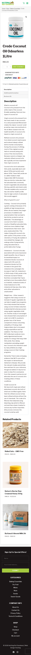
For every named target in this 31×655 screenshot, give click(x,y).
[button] (26, 16)
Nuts (15, 590)
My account (15, 636)
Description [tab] (7, 89)
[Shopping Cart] (24, 3)
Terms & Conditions (15, 616)
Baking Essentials (13, 84)
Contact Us (15, 610)
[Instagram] (17, 652)
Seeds (15, 593)
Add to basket (18, 66)
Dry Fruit (15, 584)
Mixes (15, 587)
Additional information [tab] (11, 93)
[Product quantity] (7, 66)
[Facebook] (13, 652)
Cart (15, 633)
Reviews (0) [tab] (7, 96)
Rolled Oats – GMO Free (14, 451)
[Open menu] (27, 3)
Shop (15, 627)
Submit (15, 570)
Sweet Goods (15, 597)
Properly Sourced (23, 84)
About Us (15, 607)
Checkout (15, 630)
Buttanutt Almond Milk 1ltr (15, 533)
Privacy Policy (15, 613)
